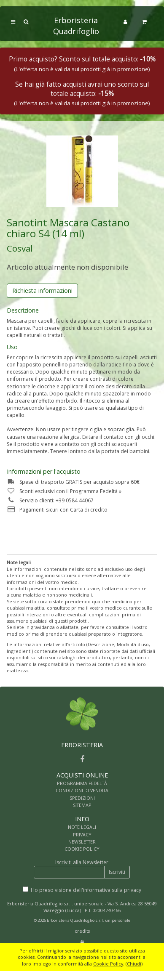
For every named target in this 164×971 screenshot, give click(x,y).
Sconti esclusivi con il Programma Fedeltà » (64, 491)
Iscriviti (117, 871)
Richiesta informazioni (42, 290)
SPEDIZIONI (82, 798)
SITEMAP (82, 805)
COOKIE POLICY (82, 849)
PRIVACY (82, 834)
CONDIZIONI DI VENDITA (82, 790)
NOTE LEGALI (82, 827)
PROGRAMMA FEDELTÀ (82, 783)
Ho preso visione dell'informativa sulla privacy (86, 890)
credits (82, 931)
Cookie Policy (108, 963)
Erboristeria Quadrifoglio (76, 25)
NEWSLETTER (82, 841)
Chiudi (134, 963)
